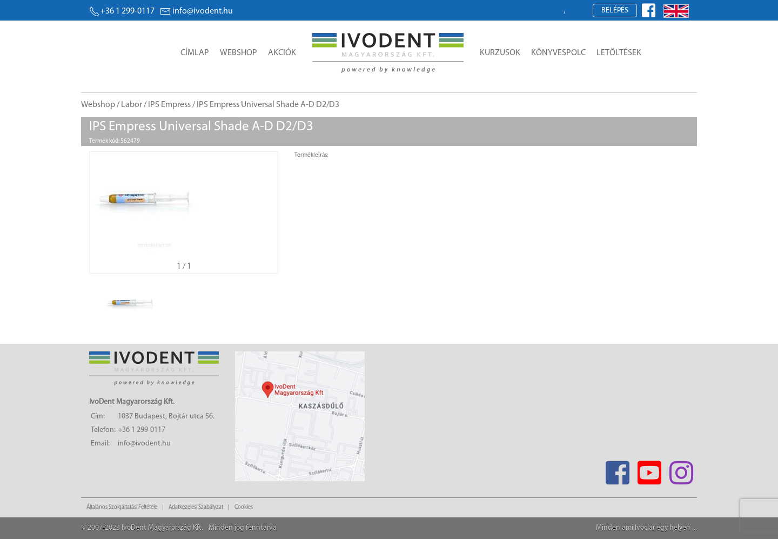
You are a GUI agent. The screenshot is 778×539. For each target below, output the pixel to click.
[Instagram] (681, 470)
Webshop (238, 53)
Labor (131, 105)
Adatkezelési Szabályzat (196, 507)
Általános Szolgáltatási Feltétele (121, 507)
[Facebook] (617, 470)
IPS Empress (169, 105)
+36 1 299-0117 (122, 11)
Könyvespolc (558, 53)
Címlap (194, 53)
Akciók (282, 53)
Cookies (243, 507)
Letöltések (618, 53)
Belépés (614, 10)
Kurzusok (500, 53)
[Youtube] (649, 470)
